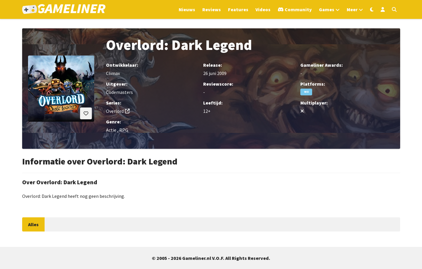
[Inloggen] (383, 9)
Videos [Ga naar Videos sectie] (263, 9)
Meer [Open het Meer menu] (352, 9)
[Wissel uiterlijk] (372, 9)
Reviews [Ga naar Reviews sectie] (211, 9)
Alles (33, 224)
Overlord (115, 111)
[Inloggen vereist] (86, 113)
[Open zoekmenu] (394, 9)
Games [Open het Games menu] (326, 9)
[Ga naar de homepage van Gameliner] (64, 9)
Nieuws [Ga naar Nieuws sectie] (187, 9)
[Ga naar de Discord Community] (295, 9)
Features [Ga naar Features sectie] (238, 9)
